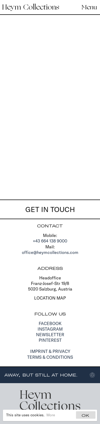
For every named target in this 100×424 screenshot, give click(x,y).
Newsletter (50, 334)
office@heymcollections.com (50, 252)
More (50, 415)
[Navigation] (87, 7)
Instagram (50, 329)
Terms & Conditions (50, 357)
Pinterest (50, 340)
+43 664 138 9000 (50, 241)
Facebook (50, 323)
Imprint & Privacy (50, 351)
